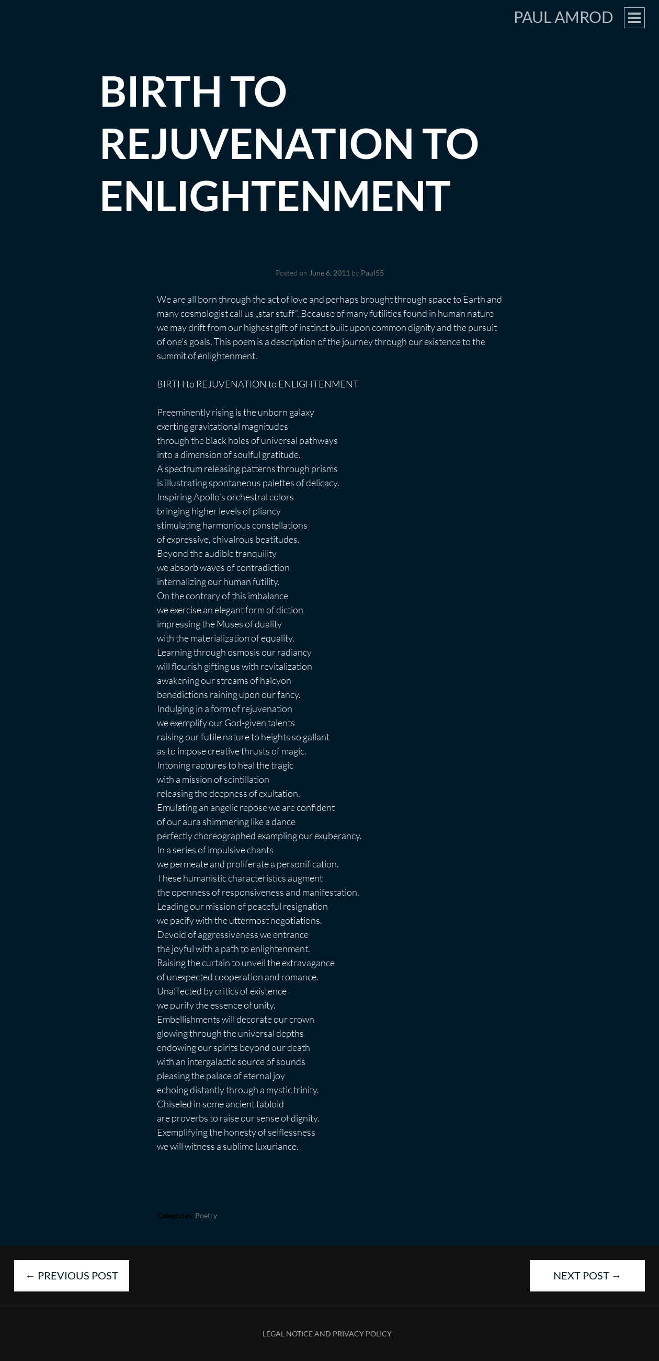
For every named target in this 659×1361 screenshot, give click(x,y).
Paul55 (372, 272)
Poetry (206, 1215)
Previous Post (71, 1275)
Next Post (587, 1275)
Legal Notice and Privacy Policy (327, 1333)
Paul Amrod (563, 16)
